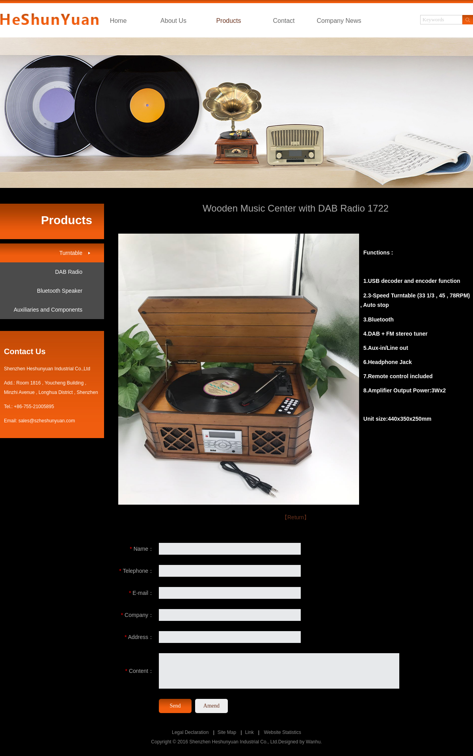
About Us (173, 20)
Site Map (227, 732)
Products (228, 20)
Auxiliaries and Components (48, 309)
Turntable (70, 253)
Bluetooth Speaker (59, 291)
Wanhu (313, 742)
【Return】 (295, 517)
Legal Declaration (190, 732)
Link (249, 732)
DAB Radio (68, 272)
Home (118, 20)
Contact (283, 20)
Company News (339, 20)
